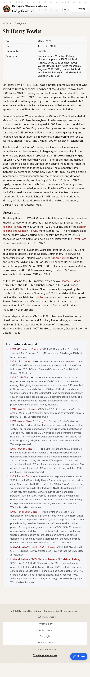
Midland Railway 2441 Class (27, 547)
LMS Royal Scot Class (23, 511)
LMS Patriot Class (21, 476)
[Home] (32, 9)
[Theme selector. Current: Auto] (46, 617)
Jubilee (39, 297)
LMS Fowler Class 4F (23, 448)
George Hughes (70, 281)
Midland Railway (12, 226)
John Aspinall (60, 258)
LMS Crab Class (20, 377)
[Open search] (65, 9)
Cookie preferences (45, 655)
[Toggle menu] (79, 9)
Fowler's (36, 349)
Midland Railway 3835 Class (27, 559)
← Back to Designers (14, 23)
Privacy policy (45, 623)
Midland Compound (64, 361)
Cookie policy (45, 630)
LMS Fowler (17, 409)
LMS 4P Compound (22, 361)
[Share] (78, 656)
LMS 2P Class (18, 349)
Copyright (45, 636)
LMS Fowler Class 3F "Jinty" (27, 421)
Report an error (45, 642)
